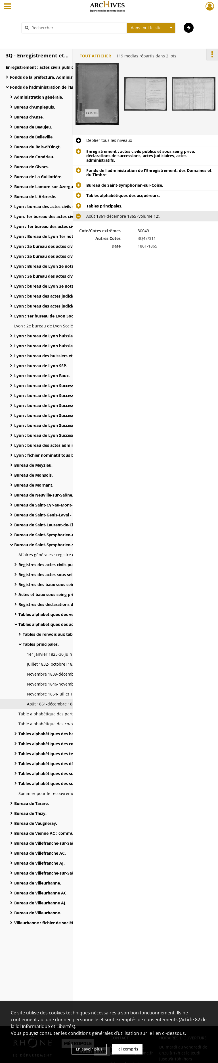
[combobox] (151, 28)
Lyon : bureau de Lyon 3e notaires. (48, 286)
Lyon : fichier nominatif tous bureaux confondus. (62, 455)
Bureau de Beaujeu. (33, 127)
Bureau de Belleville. (34, 137)
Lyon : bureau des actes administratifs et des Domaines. (69, 445)
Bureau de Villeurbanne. (37, 883)
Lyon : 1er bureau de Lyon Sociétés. (49, 316)
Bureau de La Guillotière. (38, 176)
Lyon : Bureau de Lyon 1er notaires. (49, 236)
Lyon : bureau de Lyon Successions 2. (50, 395)
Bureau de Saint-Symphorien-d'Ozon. (50, 534)
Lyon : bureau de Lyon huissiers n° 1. (50, 336)
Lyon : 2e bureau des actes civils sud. (50, 256)
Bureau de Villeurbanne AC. (41, 893)
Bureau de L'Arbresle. (35, 196)
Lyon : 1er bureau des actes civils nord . (52, 226)
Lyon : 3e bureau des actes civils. (46, 276)
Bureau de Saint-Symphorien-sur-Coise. (52, 544)
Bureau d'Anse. (29, 117)
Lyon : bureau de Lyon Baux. (42, 375)
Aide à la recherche (43, 37)
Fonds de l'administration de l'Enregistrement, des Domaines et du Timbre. (66, 87)
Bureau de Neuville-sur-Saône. (43, 495)
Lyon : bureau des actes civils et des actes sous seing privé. (71, 206)
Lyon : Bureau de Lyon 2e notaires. (48, 266)
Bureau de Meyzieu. (33, 465)
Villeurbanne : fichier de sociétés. (46, 922)
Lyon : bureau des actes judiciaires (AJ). (52, 296)
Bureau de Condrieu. (34, 156)
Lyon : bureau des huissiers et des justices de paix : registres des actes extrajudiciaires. (71, 355)
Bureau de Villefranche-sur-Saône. (47, 843)
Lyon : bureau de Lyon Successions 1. (50, 385)
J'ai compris (127, 1049)
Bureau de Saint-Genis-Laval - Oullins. (50, 515)
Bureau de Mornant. (33, 485)
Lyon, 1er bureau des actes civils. (46, 216)
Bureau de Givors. (31, 166)
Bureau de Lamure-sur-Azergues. (46, 186)
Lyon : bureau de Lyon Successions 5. (50, 425)
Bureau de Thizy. (30, 813)
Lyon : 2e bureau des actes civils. (46, 246)
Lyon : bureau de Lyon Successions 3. (50, 405)
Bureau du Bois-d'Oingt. (37, 147)
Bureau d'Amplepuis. (34, 107)
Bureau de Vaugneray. (35, 823)
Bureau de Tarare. (31, 803)
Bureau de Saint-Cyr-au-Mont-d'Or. (48, 505)
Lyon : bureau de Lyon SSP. (40, 365)
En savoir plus (89, 1049)
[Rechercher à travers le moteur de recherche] (77, 28)
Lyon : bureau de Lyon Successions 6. (50, 435)
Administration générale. (38, 97)
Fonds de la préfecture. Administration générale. (57, 77)
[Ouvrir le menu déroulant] (7, 6)
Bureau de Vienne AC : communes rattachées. (58, 833)
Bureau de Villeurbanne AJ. (40, 903)
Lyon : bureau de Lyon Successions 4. (50, 415)
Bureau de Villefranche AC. (40, 853)
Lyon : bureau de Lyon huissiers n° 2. (50, 345)
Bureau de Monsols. (33, 475)
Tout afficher (95, 56)
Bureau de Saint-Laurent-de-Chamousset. (54, 525)
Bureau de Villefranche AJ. (39, 863)
